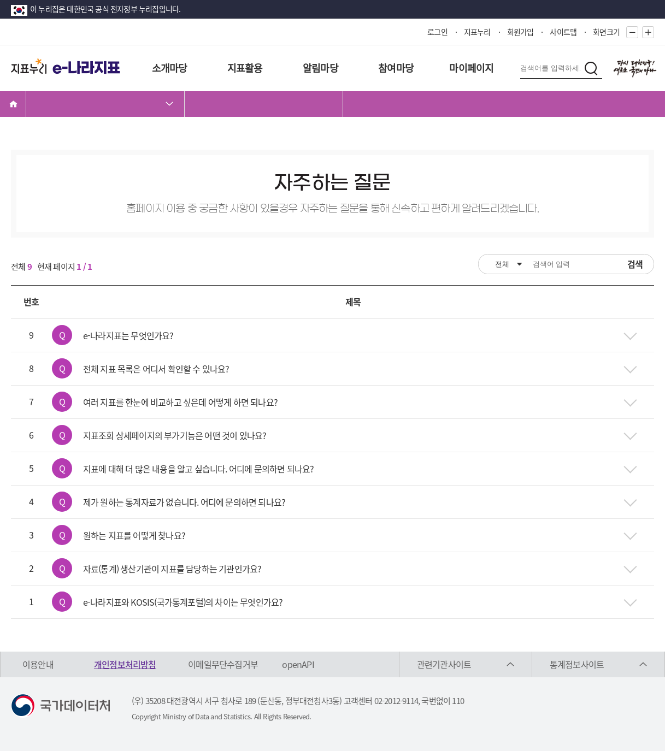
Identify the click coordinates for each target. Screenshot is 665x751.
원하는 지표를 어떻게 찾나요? (134, 535)
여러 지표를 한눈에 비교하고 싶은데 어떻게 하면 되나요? (180, 402)
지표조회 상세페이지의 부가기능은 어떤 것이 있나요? (175, 435)
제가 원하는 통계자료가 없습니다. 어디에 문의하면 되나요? (184, 501)
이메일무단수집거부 (223, 664)
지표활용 (245, 68)
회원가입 (520, 31)
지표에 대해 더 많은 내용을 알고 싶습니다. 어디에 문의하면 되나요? (198, 468)
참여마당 (396, 68)
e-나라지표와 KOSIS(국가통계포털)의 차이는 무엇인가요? (183, 601)
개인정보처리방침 (125, 664)
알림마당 (320, 68)
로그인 (437, 31)
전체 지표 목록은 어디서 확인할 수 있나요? (156, 368)
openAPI (298, 664)
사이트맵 (563, 31)
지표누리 (477, 31)
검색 (635, 263)
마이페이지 (471, 68)
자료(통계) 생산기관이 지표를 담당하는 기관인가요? (172, 568)
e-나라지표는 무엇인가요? (128, 335)
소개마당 (169, 68)
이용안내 (38, 664)
